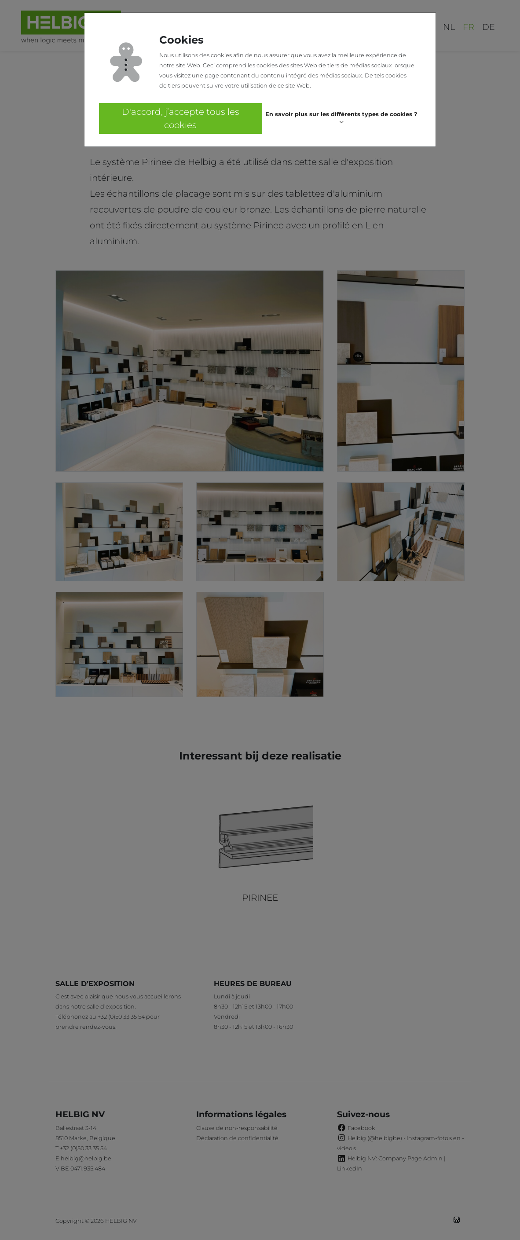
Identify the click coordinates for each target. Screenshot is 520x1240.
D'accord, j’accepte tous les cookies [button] (180, 118)
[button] (341, 118)
